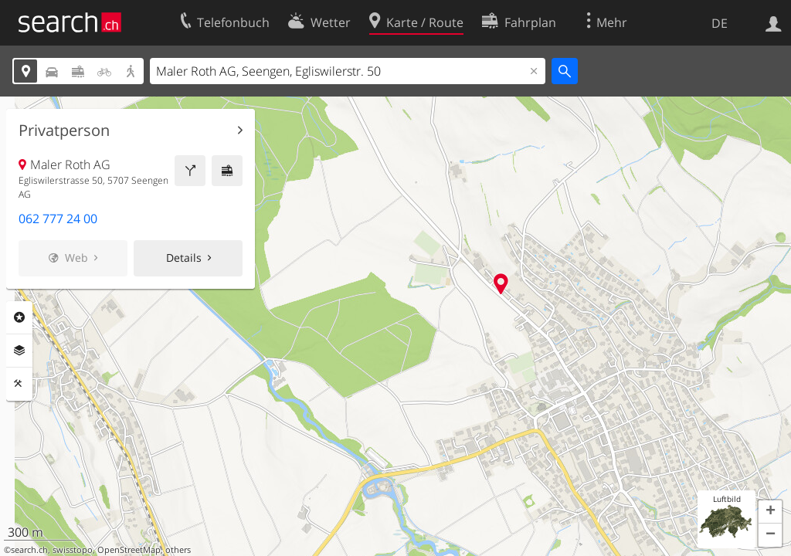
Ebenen (19, 350)
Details (184, 257)
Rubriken (19, 317)
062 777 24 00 (58, 218)
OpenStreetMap (129, 549)
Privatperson (64, 130)
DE (719, 23)
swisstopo (73, 549)
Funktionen (19, 384)
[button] (770, 512)
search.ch (29, 549)
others (178, 549)
